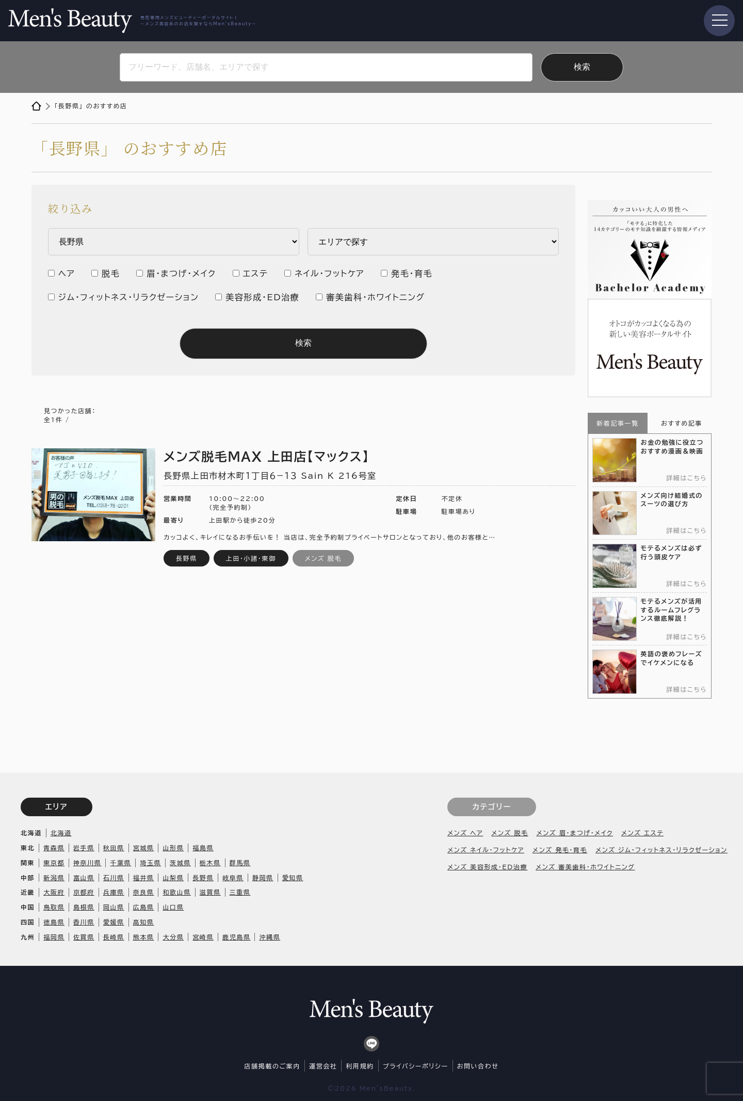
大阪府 (53, 892)
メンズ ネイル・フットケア (485, 850)
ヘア (66, 273)
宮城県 (143, 848)
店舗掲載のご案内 (272, 1066)
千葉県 (120, 863)
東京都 (53, 863)
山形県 (173, 848)
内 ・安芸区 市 (433, 241)
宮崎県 (203, 937)
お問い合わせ (478, 1066)
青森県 (53, 848)
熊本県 (143, 937)
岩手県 (83, 848)
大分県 (173, 937)
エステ (255, 273)
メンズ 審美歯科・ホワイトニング (585, 867)
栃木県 (210, 863)
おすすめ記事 (681, 423)
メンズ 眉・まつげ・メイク (575, 833)
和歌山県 (176, 892)
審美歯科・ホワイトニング (375, 297)
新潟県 (53, 878)
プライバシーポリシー (415, 1066)
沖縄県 (269, 937)
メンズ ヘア (465, 833)
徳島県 (53, 922)
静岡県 (262, 878)
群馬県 (240, 863)
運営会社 (323, 1066)
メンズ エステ (642, 833)
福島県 (203, 848)
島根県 (83, 907)
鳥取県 (53, 907)
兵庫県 (113, 892)
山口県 (173, 907)
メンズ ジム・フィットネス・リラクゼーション (661, 850)
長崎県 (113, 937)
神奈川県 (87, 863)
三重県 (240, 892)
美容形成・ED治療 (262, 297)
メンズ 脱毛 (509, 833)
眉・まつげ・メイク (181, 273)
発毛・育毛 (411, 273)
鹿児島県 (236, 937)
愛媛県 (113, 922)
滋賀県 (210, 892)
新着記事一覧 (617, 423)
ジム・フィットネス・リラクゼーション (128, 297)
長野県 (203, 878)
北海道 (61, 833)
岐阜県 (233, 878)
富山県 (83, 878)
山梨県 (173, 878)
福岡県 (53, 937)
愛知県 (292, 878)
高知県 (143, 922)
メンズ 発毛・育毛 (559, 850)
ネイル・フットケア (329, 273)
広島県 (143, 907)
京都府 (83, 892)
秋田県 (113, 848)
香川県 (83, 922)
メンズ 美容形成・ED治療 (487, 867)
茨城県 (180, 863)
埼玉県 (150, 863)
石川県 (113, 878)
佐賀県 (83, 937)
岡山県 (113, 907)
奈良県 (143, 892)
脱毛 (111, 273)
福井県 (143, 878)
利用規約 (360, 1066)
